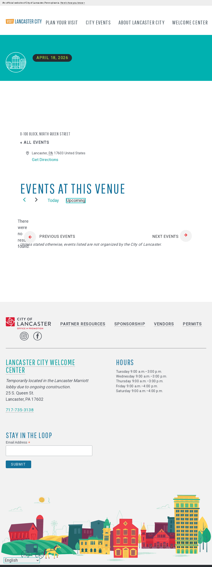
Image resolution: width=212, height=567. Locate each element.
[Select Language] (22, 560)
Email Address (18, 442)
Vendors (164, 324)
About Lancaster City (141, 22)
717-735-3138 (20, 410)
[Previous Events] (24, 200)
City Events (98, 22)
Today (53, 200)
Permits (192, 324)
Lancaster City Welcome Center (40, 366)
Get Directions (45, 159)
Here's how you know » (72, 3)
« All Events (34, 142)
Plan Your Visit (62, 22)
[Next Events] (36, 200)
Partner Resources (82, 324)
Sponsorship (129, 324)
